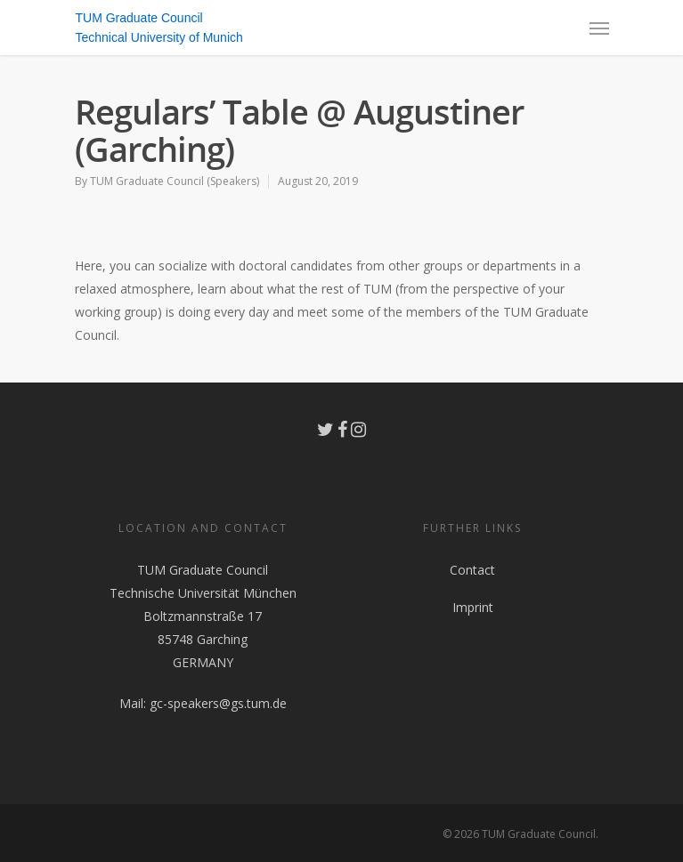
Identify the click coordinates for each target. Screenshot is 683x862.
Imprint (472, 607)
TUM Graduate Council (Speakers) (174, 181)
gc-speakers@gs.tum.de (218, 703)
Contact (472, 569)
